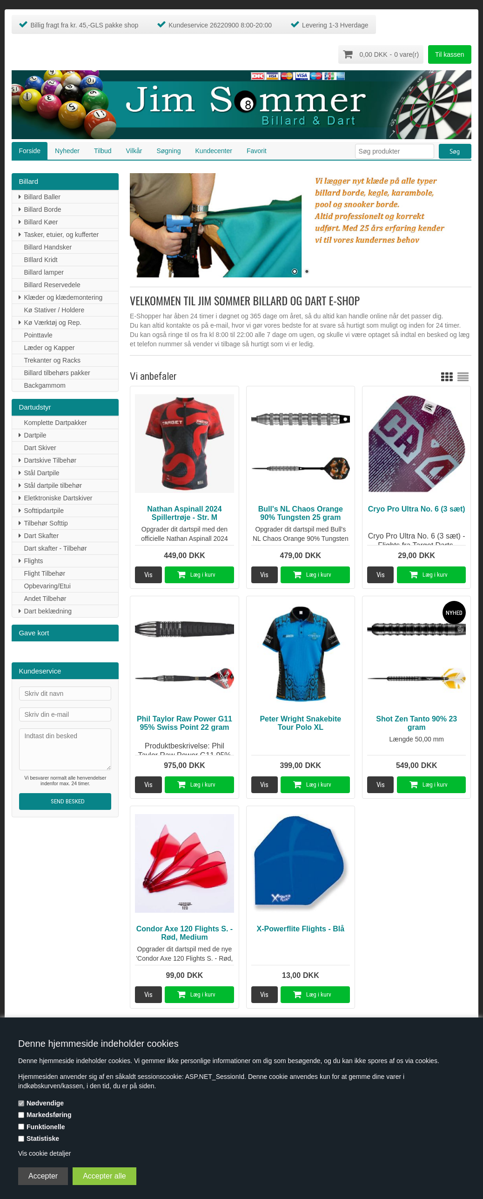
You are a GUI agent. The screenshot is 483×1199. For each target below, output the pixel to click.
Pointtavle (38, 334)
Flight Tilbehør (44, 572)
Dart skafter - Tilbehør (55, 547)
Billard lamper (44, 271)
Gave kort (34, 632)
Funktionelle (46, 1127)
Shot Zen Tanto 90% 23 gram (416, 722)
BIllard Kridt (40, 259)
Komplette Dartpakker (55, 421)
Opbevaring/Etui (47, 585)
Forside (29, 150)
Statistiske (43, 1138)
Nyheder (67, 150)
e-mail (219, 324)
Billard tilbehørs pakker (57, 372)
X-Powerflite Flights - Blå (300, 928)
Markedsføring (49, 1114)
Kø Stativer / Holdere (54, 309)
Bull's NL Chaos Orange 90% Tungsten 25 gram (300, 512)
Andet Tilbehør (45, 597)
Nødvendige (45, 1103)
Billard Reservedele (52, 284)
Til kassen (449, 54)
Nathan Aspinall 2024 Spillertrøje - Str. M (184, 512)
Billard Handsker (48, 246)
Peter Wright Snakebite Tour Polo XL (300, 722)
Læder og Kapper (49, 346)
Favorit (257, 150)
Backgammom (44, 384)
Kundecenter (213, 150)
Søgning (168, 150)
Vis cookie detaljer (44, 1153)
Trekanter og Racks (52, 359)
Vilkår (134, 150)
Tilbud (103, 150)
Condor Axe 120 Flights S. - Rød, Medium (184, 932)
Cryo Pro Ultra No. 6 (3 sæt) (416, 508)
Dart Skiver (40, 447)
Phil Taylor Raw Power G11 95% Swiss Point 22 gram (184, 722)
